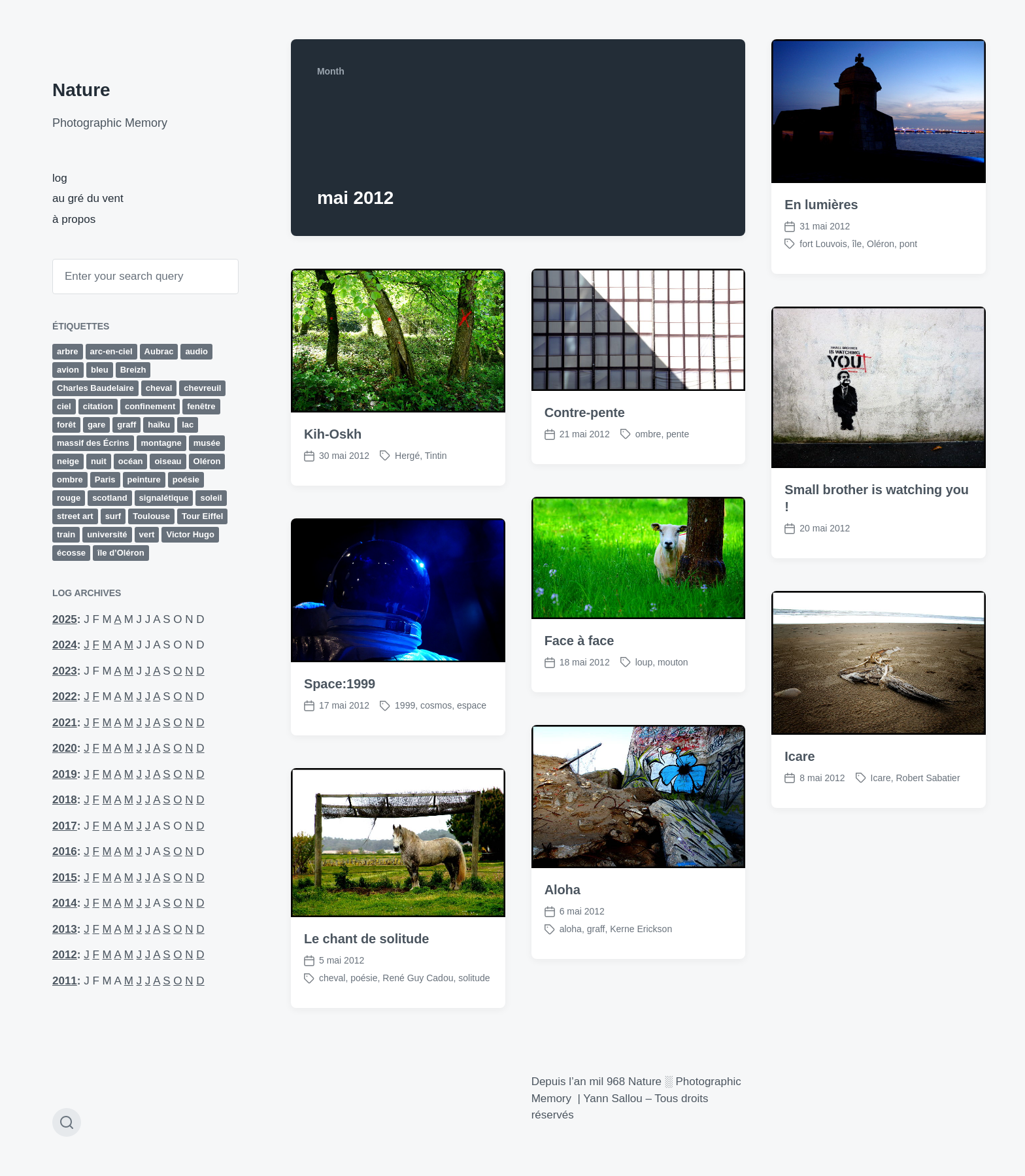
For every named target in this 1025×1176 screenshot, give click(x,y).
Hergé (407, 455)
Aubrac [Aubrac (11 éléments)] (159, 351)
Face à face (579, 665)
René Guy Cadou (417, 1003)
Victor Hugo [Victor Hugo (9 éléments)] (190, 534)
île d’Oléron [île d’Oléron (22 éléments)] (120, 553)
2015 (64, 877)
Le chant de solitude (366, 964)
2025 (64, 619)
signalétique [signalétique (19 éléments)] (164, 498)
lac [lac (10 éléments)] (187, 424)
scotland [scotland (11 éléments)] (109, 498)
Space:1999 (339, 709)
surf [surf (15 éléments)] (113, 516)
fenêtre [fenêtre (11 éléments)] (201, 406)
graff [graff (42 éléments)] (126, 424)
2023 (64, 671)
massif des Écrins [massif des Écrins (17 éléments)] (93, 443)
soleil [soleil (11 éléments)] (211, 498)
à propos (73, 219)
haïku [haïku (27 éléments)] (159, 424)
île (857, 244)
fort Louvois (823, 244)
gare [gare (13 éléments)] (96, 424)
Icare (799, 781)
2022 (64, 696)
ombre (648, 434)
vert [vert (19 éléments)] (147, 534)
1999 (405, 731)
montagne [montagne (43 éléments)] (161, 443)
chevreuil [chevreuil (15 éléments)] (202, 388)
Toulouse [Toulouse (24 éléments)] (151, 516)
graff (596, 954)
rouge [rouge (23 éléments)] (68, 498)
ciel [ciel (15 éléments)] (64, 406)
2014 (64, 903)
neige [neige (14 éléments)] (68, 461)
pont (908, 244)
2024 (64, 645)
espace (471, 731)
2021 (64, 722)
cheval (332, 1003)
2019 (64, 774)
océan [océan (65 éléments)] (130, 461)
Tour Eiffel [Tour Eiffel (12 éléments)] (202, 516)
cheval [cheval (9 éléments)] (159, 388)
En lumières (821, 204)
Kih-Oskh (332, 434)
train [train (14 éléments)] (66, 534)
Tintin (436, 455)
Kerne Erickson (641, 954)
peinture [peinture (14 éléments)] (144, 479)
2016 (64, 851)
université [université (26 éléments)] (107, 534)
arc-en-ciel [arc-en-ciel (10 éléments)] (111, 351)
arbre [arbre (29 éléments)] (67, 351)
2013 (64, 929)
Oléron (880, 244)
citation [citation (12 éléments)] (98, 406)
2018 (64, 800)
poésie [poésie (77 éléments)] (186, 479)
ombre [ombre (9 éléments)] (70, 479)
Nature (81, 90)
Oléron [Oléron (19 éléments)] (207, 461)
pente (677, 434)
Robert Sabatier (928, 803)
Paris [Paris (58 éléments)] (105, 479)
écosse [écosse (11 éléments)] (71, 553)
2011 (64, 981)
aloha (571, 954)
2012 (64, 955)
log (59, 178)
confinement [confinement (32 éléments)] (150, 406)
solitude (474, 1003)
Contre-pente (585, 412)
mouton (673, 687)
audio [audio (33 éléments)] (196, 351)
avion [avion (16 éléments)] (68, 370)
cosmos (436, 731)
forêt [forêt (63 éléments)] (66, 424)
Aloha (562, 915)
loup (643, 687)
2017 (64, 826)
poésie (363, 1003)
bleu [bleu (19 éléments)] (100, 370)
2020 (64, 748)
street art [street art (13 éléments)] (75, 516)
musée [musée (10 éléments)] (206, 443)
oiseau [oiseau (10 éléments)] (167, 461)
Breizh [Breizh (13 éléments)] (133, 370)
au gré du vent (88, 198)
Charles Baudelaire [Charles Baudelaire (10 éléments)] (95, 388)
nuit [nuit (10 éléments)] (99, 461)
